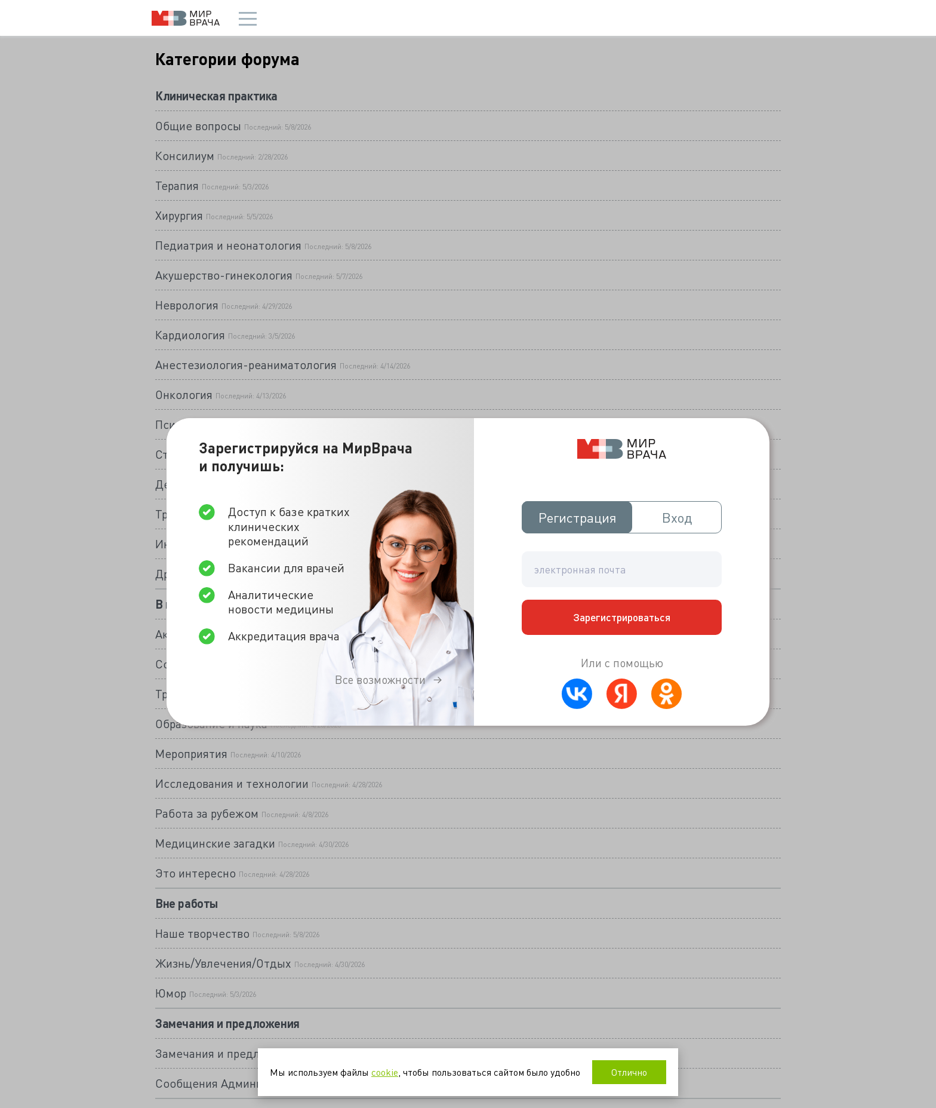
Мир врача (186, 18)
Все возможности (380, 679)
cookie (384, 1072)
